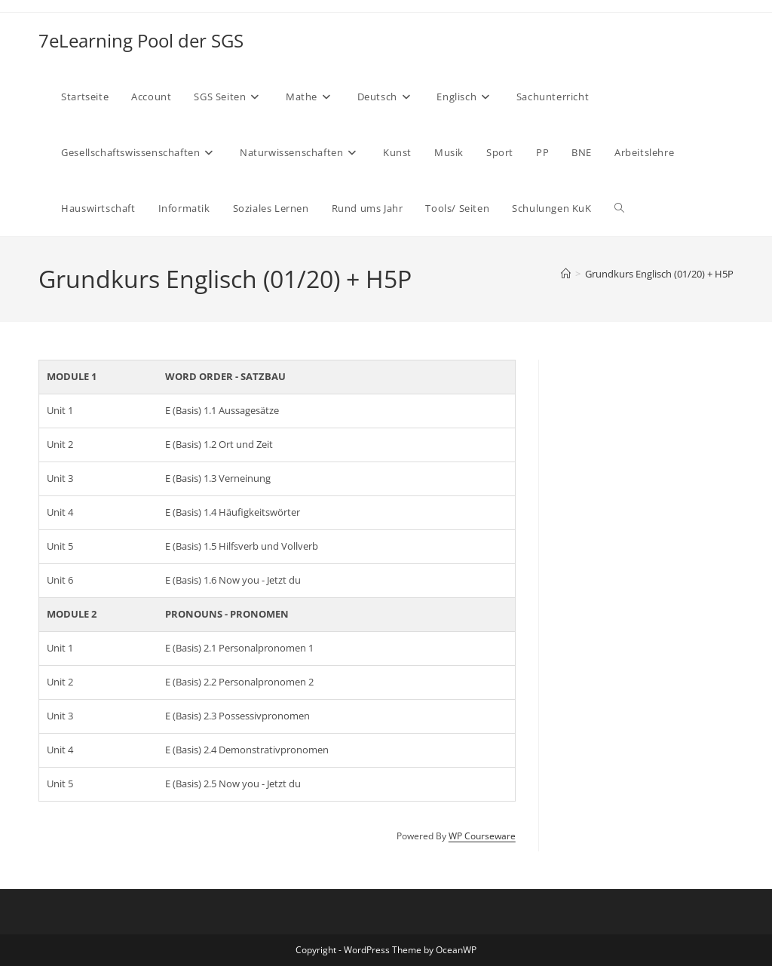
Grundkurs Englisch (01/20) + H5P (659, 274)
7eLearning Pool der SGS (141, 40)
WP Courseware (482, 836)
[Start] (566, 274)
